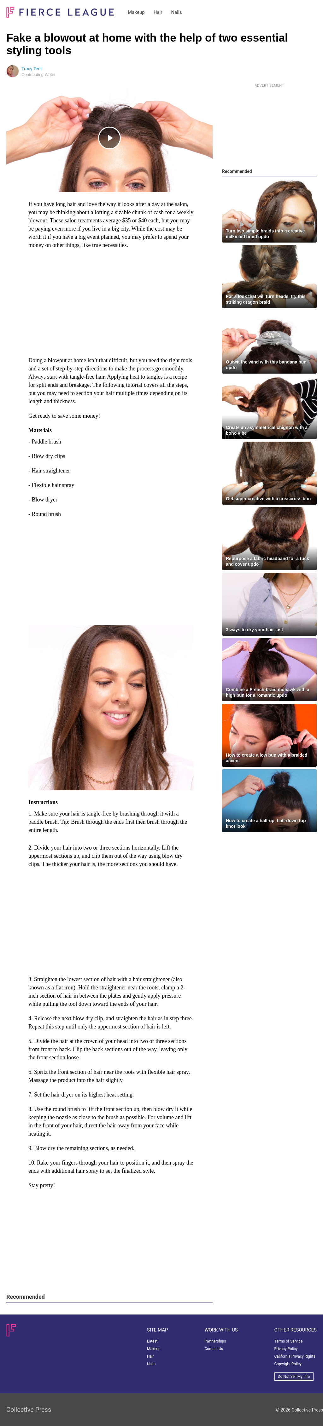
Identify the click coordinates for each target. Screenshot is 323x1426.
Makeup (136, 12)
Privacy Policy (286, 1349)
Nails (176, 12)
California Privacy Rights (294, 1356)
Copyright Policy (288, 1364)
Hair (158, 12)
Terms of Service (288, 1341)
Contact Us (213, 1349)
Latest (152, 1341)
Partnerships (215, 1341)
